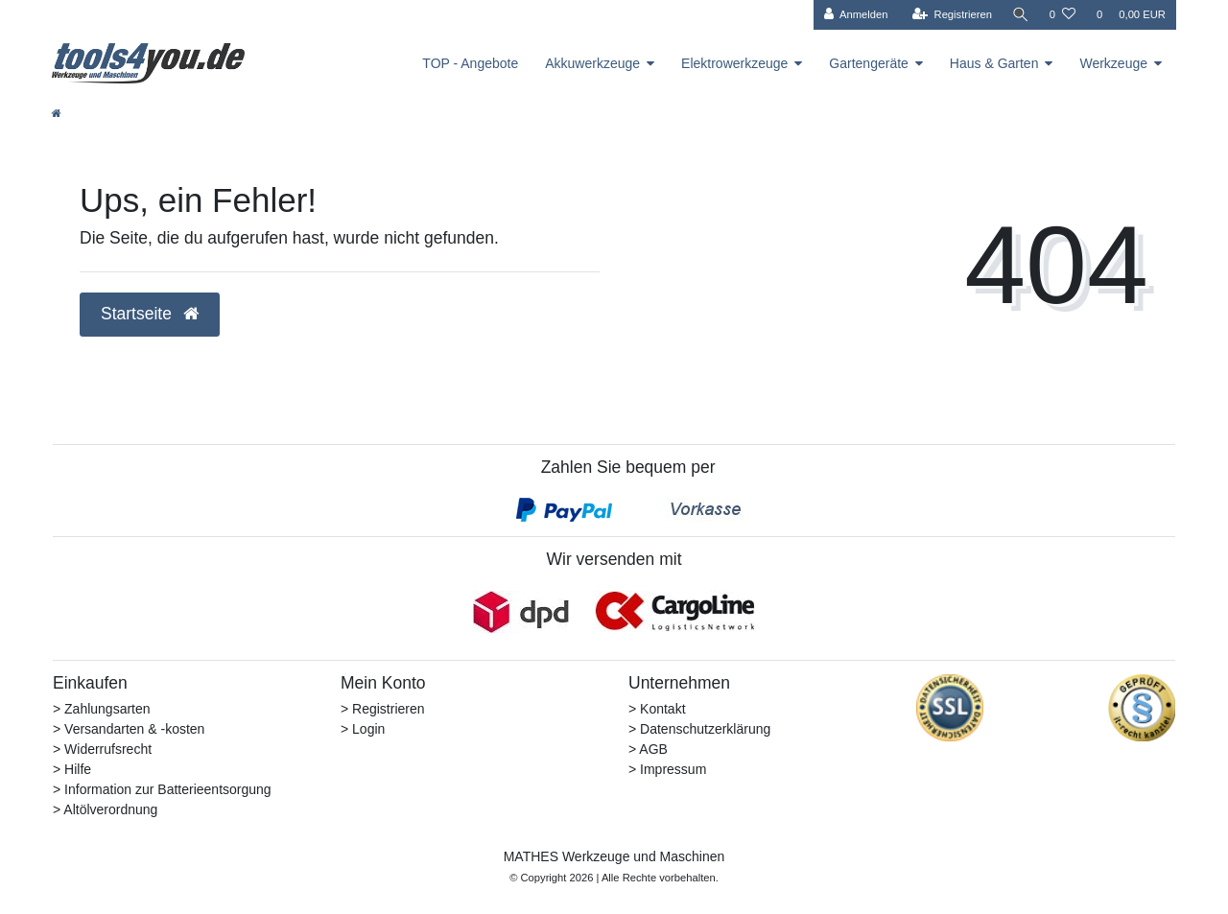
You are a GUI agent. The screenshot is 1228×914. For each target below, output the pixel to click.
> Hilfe (72, 769)
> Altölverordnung (105, 809)
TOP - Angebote (470, 63)
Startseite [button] (150, 313)
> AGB (648, 749)
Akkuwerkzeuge (592, 63)
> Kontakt (657, 708)
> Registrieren (383, 708)
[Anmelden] (853, 15)
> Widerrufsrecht (102, 749)
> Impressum (667, 769)
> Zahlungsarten (102, 708)
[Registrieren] (949, 15)
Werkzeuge (1113, 63)
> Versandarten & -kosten (128, 729)
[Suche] (1020, 15)
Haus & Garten (994, 63)
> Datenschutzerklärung (699, 729)
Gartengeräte (869, 63)
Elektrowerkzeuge (734, 63)
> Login (363, 729)
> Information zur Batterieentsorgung (162, 789)
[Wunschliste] (1062, 15)
